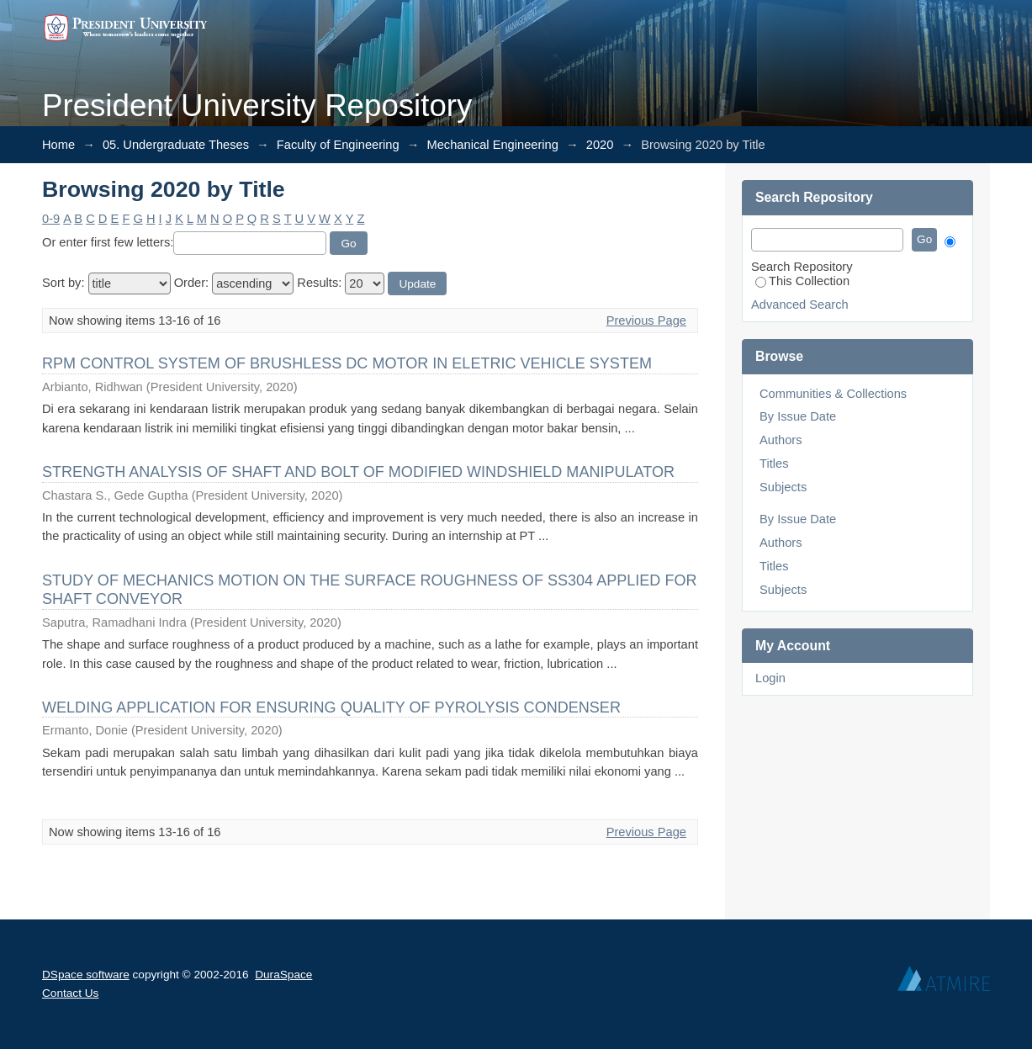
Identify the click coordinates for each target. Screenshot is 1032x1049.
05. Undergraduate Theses (176, 144)
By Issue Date (797, 416)
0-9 (51, 218)
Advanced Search (800, 304)
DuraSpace (283, 974)
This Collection (802, 281)
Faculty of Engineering (338, 144)
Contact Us (70, 993)
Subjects (783, 487)
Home (58, 144)
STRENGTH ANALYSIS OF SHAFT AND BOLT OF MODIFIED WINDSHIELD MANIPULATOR (358, 472)
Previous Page (646, 320)
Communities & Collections (833, 393)
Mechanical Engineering (492, 144)
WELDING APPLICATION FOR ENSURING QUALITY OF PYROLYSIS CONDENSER (331, 707)
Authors (780, 440)
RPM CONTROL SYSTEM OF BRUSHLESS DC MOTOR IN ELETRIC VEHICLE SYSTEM (347, 363)
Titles (773, 463)
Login (770, 678)
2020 (600, 144)
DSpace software (86, 974)
